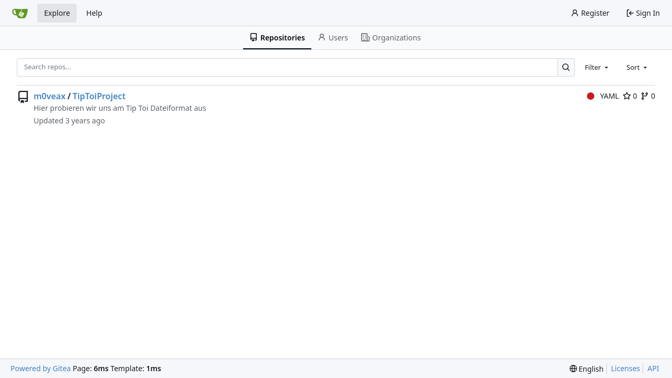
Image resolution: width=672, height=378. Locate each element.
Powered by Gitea (40, 368)
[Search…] (566, 67)
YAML (603, 96)
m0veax (50, 96)
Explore (57, 13)
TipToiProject (98, 96)
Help (94, 13)
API (653, 368)
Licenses (625, 368)
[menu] (587, 369)
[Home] (20, 13)
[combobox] (597, 67)
